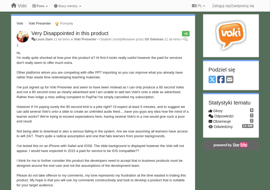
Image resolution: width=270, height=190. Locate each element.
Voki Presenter (39, 23)
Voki (20, 23)
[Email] (229, 79)
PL (198, 6)
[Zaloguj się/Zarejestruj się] (233, 5)
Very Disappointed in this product (69, 33)
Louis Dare (44, 39)
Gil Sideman (154, 39)
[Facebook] (221, 79)
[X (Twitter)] (212, 79)
